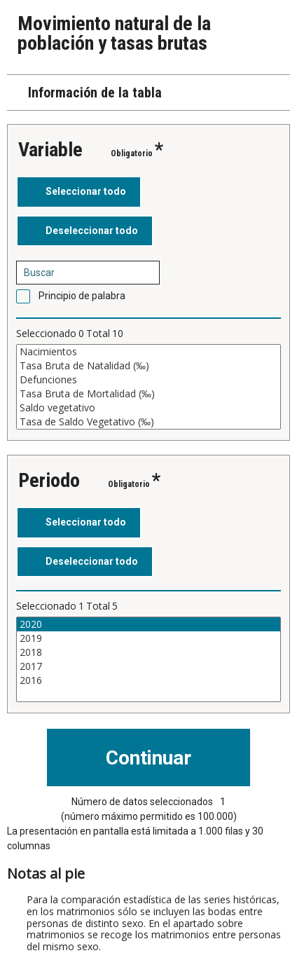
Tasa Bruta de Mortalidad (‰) (148, 394)
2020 (148, 624)
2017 (148, 666)
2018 (148, 652)
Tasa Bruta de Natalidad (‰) (148, 366)
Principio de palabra (82, 295)
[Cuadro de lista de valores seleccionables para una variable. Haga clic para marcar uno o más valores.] (148, 387)
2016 (148, 680)
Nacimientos (148, 352)
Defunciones (148, 380)
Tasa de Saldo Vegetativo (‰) (148, 422)
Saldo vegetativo (148, 408)
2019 (148, 638)
